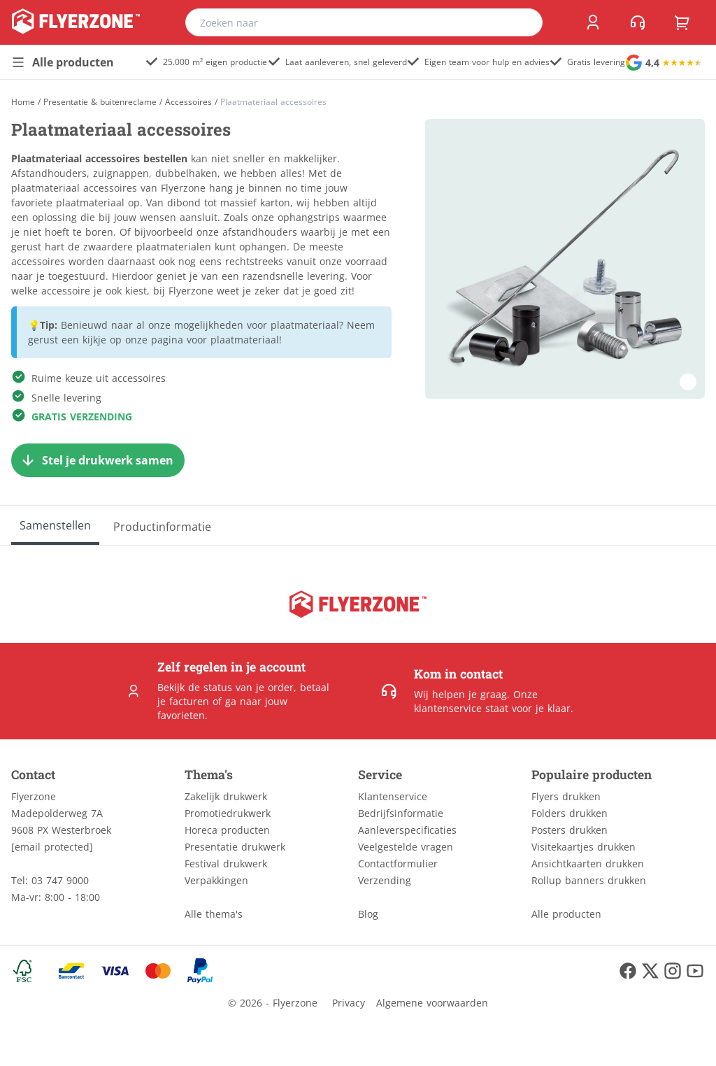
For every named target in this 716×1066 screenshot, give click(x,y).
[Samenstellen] (55, 525)
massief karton (255, 202)
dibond (184, 202)
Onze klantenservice (476, 701)
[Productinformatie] (162, 525)
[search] (523, 22)
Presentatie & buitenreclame (100, 102)
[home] (76, 22)
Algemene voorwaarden (432, 1002)
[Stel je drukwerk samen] (98, 460)
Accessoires (188, 102)
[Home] (23, 102)
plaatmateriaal (244, 339)
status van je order (248, 687)
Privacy (348, 1002)
